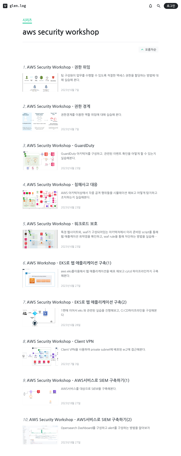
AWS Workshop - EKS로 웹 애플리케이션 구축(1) (69, 263)
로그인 (171, 6)
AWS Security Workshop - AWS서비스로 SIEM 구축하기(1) (78, 380)
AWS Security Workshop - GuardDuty (60, 146)
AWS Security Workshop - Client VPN (60, 341)
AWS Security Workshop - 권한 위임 (58, 67)
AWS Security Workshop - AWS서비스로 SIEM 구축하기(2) (80, 420)
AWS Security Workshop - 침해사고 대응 (62, 185)
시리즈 (27, 20)
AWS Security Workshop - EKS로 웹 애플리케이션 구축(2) (77, 302)
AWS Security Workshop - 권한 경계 (58, 106)
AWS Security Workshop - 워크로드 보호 (62, 224)
